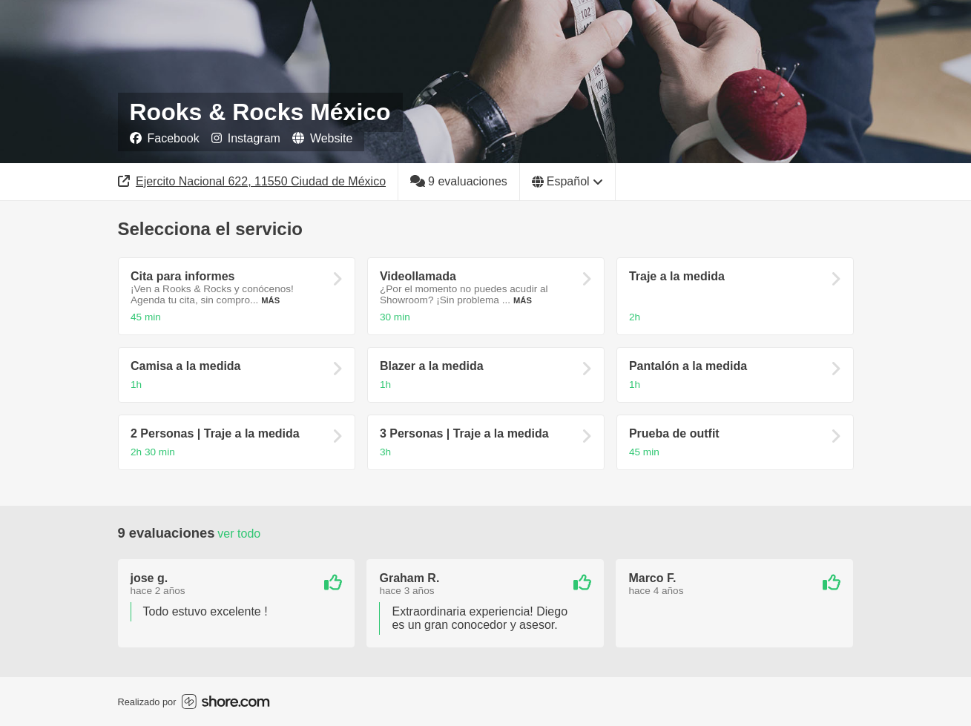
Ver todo (238, 533)
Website (322, 138)
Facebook (165, 138)
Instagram (245, 138)
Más (270, 300)
